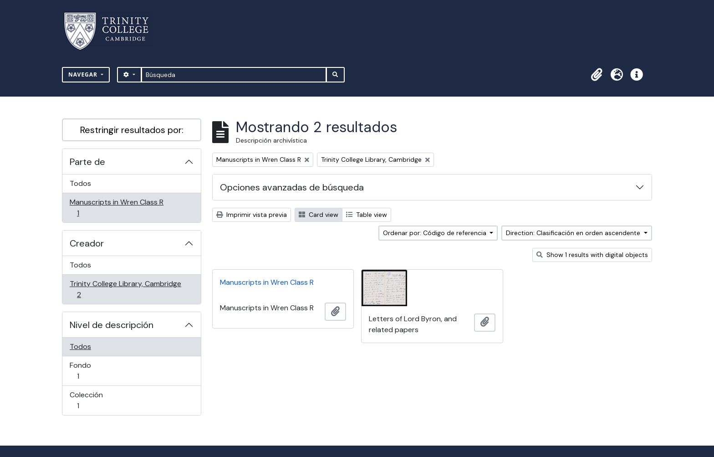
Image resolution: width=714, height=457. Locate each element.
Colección (90, 400)
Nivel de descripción (111, 325)
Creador (87, 243)
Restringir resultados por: (132, 130)
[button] (596, 75)
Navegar (83, 74)
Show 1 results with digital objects (592, 255)
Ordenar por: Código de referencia (435, 233)
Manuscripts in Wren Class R (116, 207)
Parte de (87, 162)
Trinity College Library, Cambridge (125, 289)
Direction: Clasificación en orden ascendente (574, 233)
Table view (366, 215)
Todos (80, 183)
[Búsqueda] (233, 74)
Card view (318, 215)
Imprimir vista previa (251, 215)
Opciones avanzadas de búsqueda (292, 187)
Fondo (90, 370)
